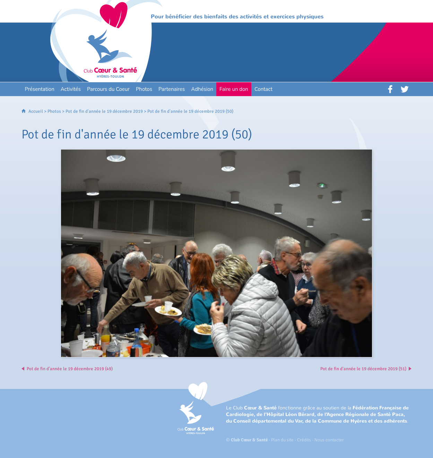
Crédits (304, 440)
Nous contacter (329, 440)
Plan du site (282, 440)
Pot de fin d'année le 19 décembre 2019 (104, 111)
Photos (54, 111)
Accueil (35, 111)
